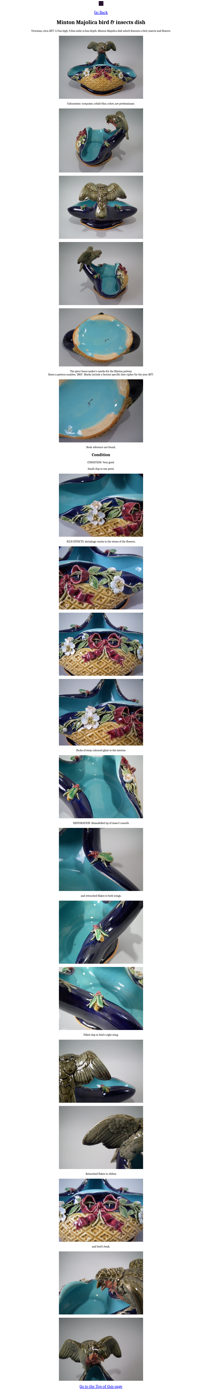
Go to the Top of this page (101, 1386)
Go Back (101, 12)
